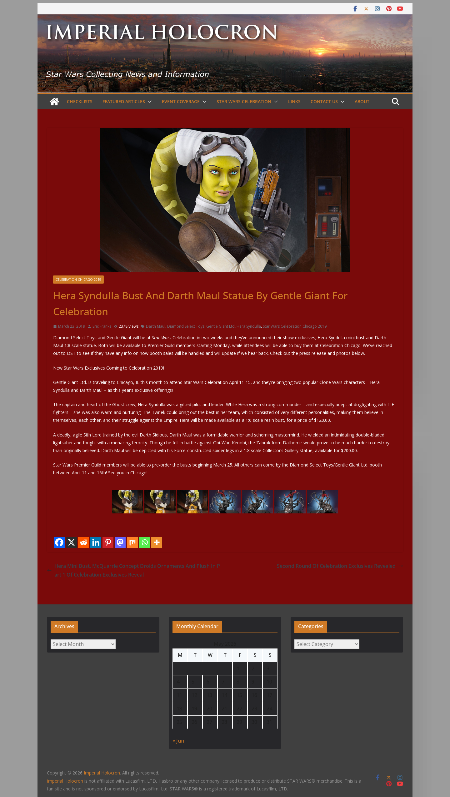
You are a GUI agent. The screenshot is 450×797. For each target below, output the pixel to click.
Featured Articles (123, 101)
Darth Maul (155, 326)
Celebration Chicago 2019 (78, 279)
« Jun (178, 740)
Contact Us (324, 101)
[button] (148, 101)
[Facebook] (59, 542)
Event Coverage (181, 101)
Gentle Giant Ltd (220, 326)
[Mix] (132, 542)
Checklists (79, 101)
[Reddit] (83, 542)
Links (294, 101)
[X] (71, 542)
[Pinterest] (107, 542)
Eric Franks (101, 326)
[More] (156, 542)
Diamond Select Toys (185, 326)
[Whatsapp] (144, 542)
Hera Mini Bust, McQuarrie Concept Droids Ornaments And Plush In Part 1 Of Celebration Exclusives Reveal (133, 570)
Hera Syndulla (249, 326)
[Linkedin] (95, 542)
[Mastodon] (120, 542)
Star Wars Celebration (244, 101)
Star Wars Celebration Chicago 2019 (295, 326)
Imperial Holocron (65, 781)
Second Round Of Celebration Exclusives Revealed (340, 565)
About (362, 101)
